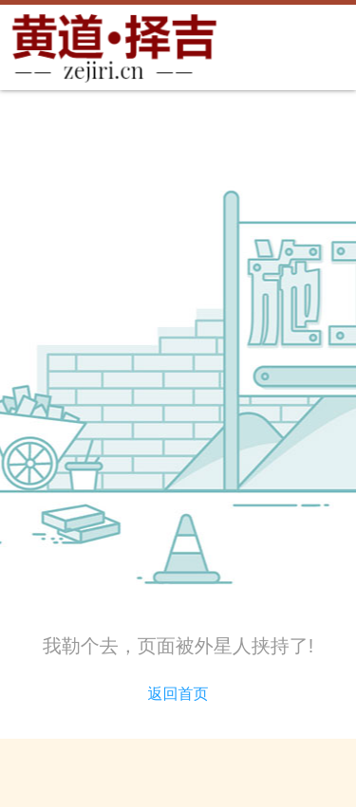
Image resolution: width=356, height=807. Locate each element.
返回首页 (178, 694)
